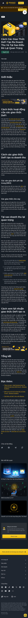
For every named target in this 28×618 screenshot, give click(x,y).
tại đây (12, 415)
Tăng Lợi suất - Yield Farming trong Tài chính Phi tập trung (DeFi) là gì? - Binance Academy (15, 387)
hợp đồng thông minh (15, 122)
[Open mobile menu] (26, 3)
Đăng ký (21, 3)
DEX (22, 186)
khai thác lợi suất (18, 288)
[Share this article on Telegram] (15, 447)
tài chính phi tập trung (14, 119)
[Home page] (10, 3)
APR (12, 234)
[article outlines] (25, 12)
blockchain (23, 129)
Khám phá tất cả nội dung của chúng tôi (14, 552)
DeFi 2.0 (19, 372)
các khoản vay (20, 126)
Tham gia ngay (22, 9)
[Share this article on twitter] (2, 447)
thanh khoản (22, 260)
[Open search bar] (16, 3)
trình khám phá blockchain (10, 322)
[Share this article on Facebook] (9, 447)
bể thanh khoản (5, 127)
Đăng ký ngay (14, 536)
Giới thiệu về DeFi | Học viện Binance (14, 396)
